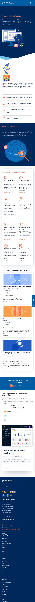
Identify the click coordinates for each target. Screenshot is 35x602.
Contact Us (20, 30)
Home (3, 8)
